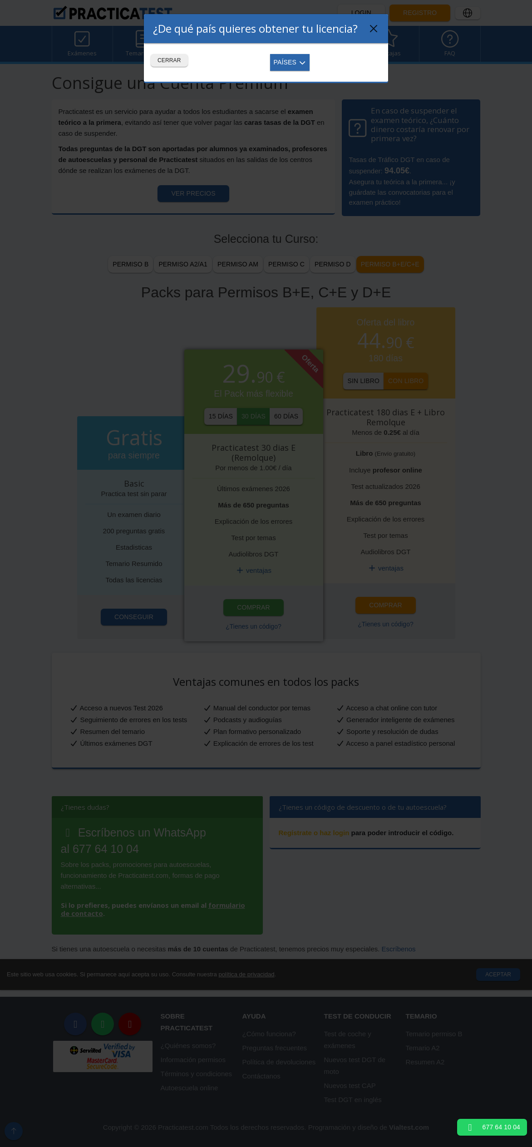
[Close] (373, 28)
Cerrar (169, 60)
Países (290, 62)
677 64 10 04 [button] (492, 1127)
